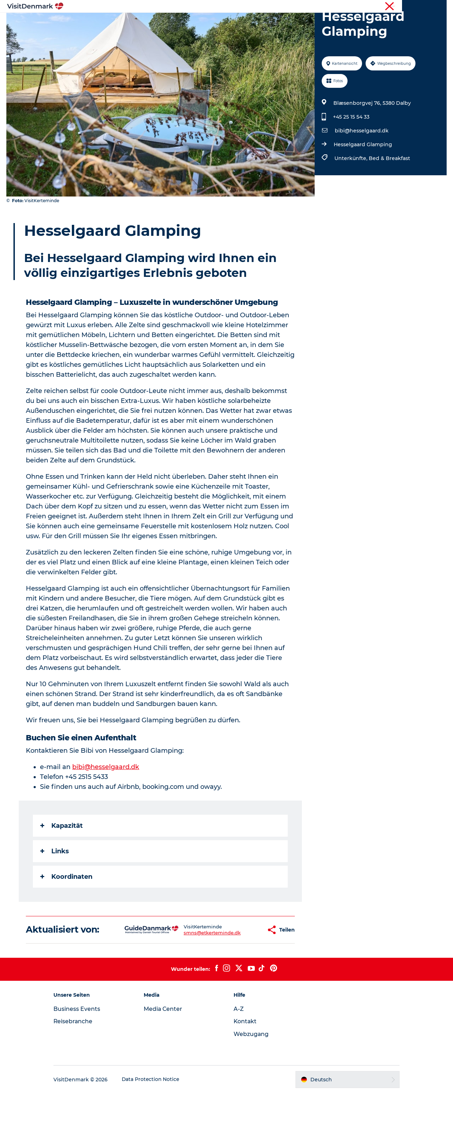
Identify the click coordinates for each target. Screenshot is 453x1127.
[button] (239, 963)
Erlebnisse (219, 22)
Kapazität (62, 859)
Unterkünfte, (351, 192)
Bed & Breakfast (389, 192)
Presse (439, 6)
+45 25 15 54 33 (351, 150)
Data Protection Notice (157, 1113)
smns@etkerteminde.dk (189, 966)
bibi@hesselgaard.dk (361, 164)
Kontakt (245, 1055)
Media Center (166, 1042)
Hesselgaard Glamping (362, 178)
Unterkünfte (260, 22)
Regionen (182, 22)
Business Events (82, 1042)
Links (55, 885)
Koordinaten (67, 910)
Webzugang (251, 1067)
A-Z (239, 1042)
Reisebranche (410, 6)
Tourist (382, 6)
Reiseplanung (305, 22)
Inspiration (144, 22)
